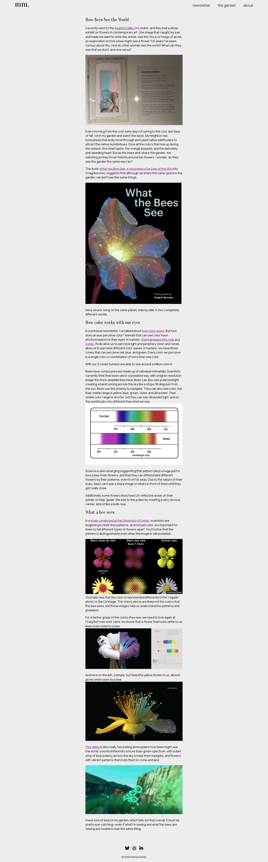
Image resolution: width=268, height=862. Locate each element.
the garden (227, 5)
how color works (153, 331)
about (248, 5)
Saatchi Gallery (125, 28)
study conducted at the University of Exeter (119, 521)
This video (92, 747)
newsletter (201, 5)
